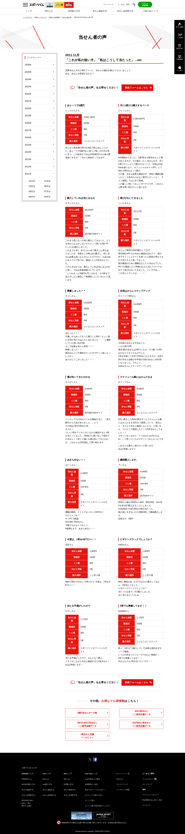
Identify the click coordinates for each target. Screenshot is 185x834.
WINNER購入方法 (28, 784)
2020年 (28, 108)
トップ (29, 11)
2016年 (28, 137)
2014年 (28, 152)
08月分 (32, 191)
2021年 (28, 101)
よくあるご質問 (124, 4)
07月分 (47, 191)
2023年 (28, 86)
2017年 (28, 130)
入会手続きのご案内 (92, 779)
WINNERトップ (27, 774)
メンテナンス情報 (123, 790)
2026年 (28, 65)
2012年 (28, 167)
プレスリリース (122, 784)
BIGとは (49, 11)
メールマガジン (148, 779)
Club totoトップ (151, 11)
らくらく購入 (90, 800)
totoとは (46, 779)
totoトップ (47, 774)
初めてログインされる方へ (95, 790)
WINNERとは (27, 779)
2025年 (28, 72)
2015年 (28, 145)
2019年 (28, 116)
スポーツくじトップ (29, 768)
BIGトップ (68, 774)
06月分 (32, 197)
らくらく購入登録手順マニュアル (97, 806)
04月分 (47, 197)
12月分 (32, 181)
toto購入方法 (47, 784)
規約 (144, 789)
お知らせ (119, 779)
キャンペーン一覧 (123, 774)
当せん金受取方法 (125, 11)
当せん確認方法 (99, 11)
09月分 (47, 186)
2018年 (28, 123)
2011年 (28, 174)
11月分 (47, 181)
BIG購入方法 (74, 11)
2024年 (28, 79)
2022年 (28, 94)
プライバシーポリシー (150, 795)
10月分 (32, 186)
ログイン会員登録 (145, 4)
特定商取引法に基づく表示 (152, 800)
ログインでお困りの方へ (94, 795)
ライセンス (146, 805)
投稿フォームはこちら (136, 87)
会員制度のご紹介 (91, 784)
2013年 (28, 159)
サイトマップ (108, 4)
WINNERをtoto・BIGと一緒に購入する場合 (28, 803)
